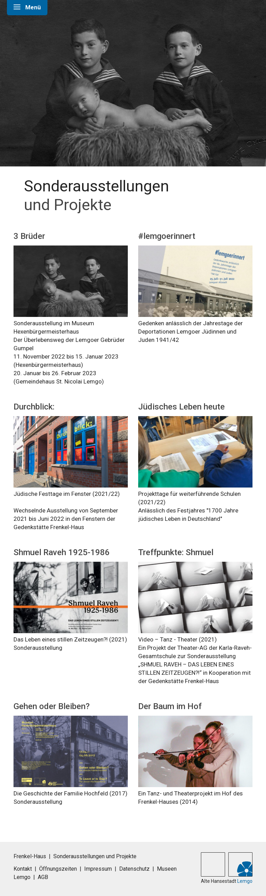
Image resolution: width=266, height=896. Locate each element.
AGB (43, 877)
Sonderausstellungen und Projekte (94, 856)
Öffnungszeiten (58, 868)
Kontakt (23, 868)
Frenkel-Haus (30, 856)
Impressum (98, 868)
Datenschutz (134, 868)
